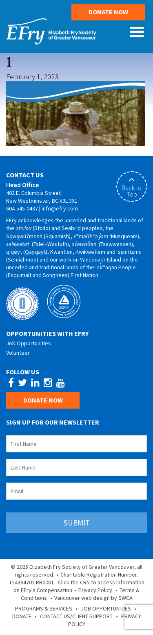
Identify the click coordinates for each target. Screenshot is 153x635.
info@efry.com (60, 208)
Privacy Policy (95, 590)
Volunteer (18, 352)
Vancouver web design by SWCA (93, 597)
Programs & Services (43, 608)
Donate (21, 616)
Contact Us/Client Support (76, 616)
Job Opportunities (28, 343)
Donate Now (108, 12)
